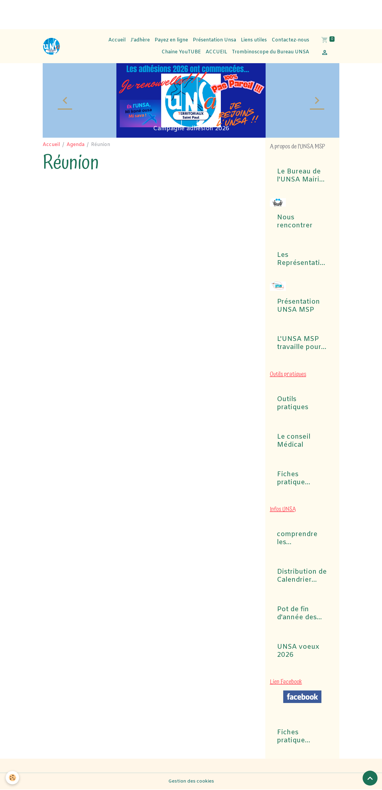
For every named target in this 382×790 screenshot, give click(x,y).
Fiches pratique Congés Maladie (291, 479)
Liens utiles (254, 40)
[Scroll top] (370, 778)
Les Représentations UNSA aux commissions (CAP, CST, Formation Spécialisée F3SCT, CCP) (300, 259)
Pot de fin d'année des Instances (297, 614)
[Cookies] (12, 777)
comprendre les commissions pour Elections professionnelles (301, 538)
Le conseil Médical (293, 441)
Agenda (75, 145)
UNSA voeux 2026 (298, 651)
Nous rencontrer (294, 222)
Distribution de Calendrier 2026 (302, 576)
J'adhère (140, 40)
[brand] (52, 46)
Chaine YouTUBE (180, 52)
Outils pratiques (292, 403)
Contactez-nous (290, 40)
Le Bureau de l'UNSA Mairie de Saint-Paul (300, 176)
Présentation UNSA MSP (298, 306)
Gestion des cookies (191, 781)
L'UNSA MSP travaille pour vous (299, 343)
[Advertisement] (108, 13)
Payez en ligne (171, 40)
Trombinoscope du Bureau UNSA (270, 52)
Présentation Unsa (214, 40)
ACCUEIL (216, 52)
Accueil (117, 40)
